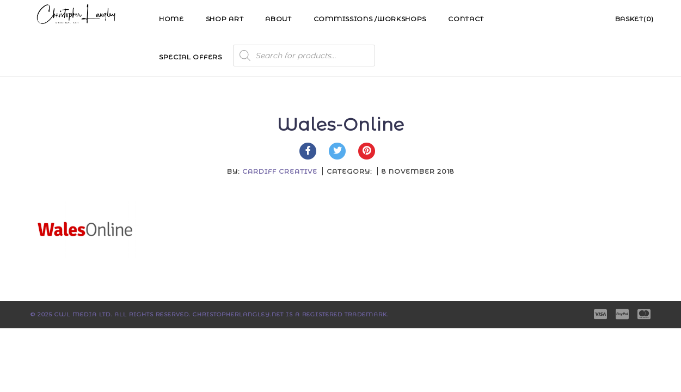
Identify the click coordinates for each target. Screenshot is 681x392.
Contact (466, 19)
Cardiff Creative (279, 171)
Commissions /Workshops (370, 19)
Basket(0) (634, 19)
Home (171, 19)
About (278, 19)
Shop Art (225, 19)
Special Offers (190, 57)
